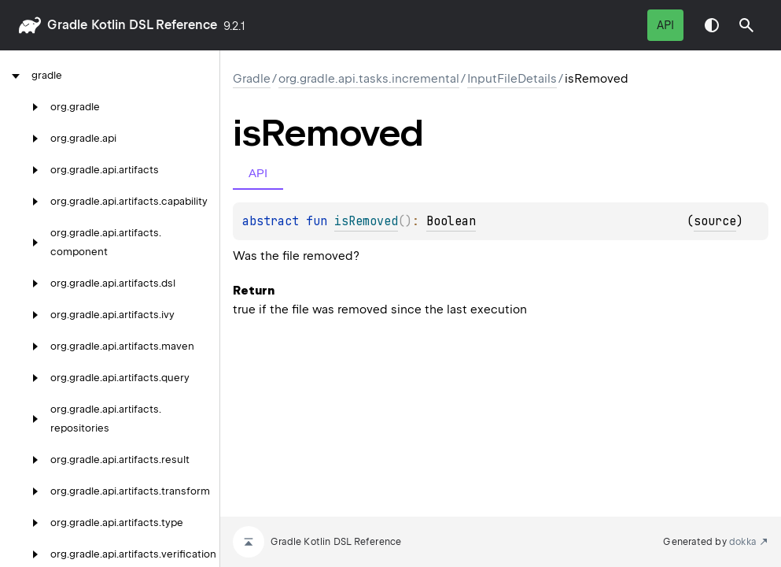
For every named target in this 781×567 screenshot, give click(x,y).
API (665, 25)
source (715, 221)
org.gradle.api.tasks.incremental (368, 79)
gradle (67, 24)
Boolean (451, 221)
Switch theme (712, 25)
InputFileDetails (512, 79)
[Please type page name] (746, 25)
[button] (746, 25)
